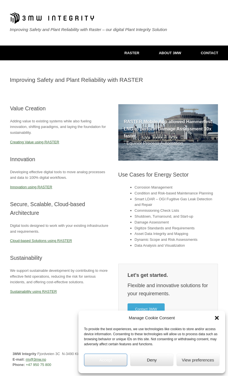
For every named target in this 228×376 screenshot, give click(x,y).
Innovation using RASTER (31, 187)
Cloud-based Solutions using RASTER (41, 241)
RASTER (131, 53)
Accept (105, 360)
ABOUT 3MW (170, 53)
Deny (152, 360)
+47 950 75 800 (38, 365)
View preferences (198, 360)
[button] (217, 318)
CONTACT (209, 53)
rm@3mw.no (36, 359)
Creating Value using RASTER (34, 142)
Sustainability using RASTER (33, 291)
